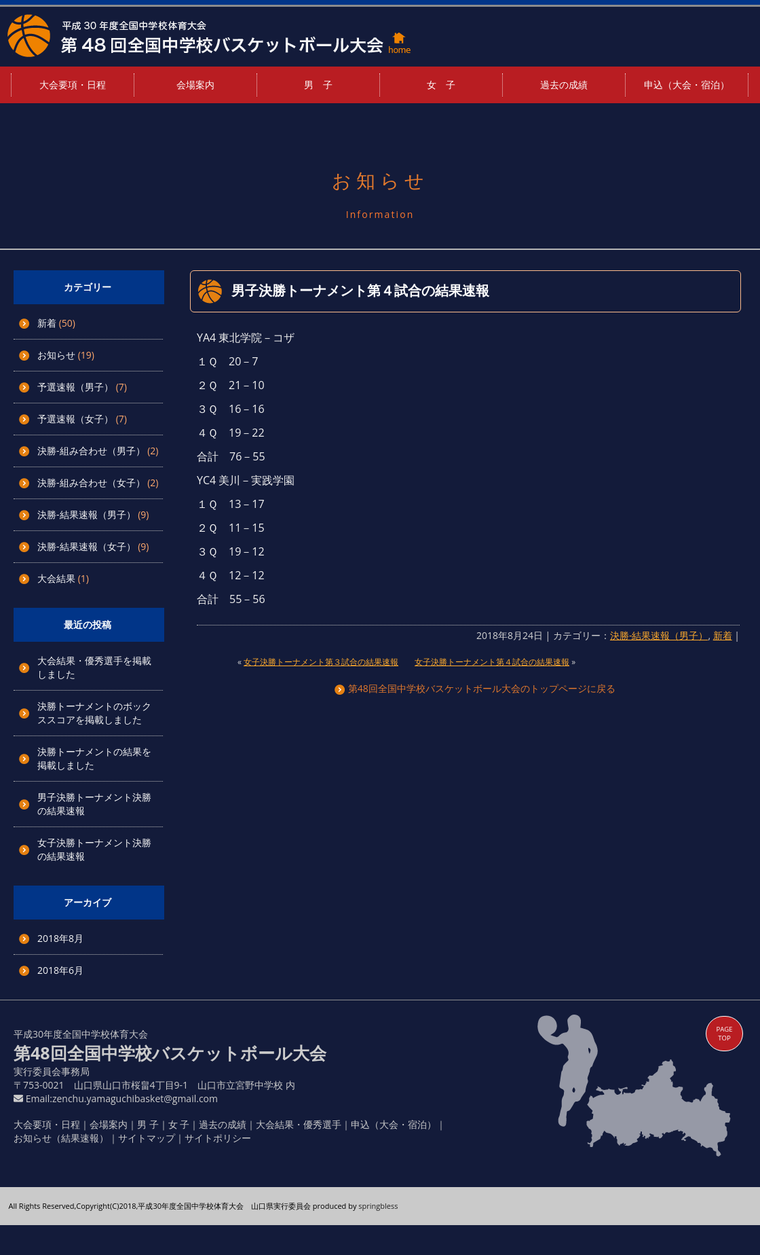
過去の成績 (564, 84)
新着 (46, 322)
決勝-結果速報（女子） (86, 546)
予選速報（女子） (75, 418)
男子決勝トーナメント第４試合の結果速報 (360, 290)
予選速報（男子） (75, 386)
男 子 (318, 84)
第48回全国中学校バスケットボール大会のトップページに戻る (475, 688)
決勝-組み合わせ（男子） (91, 450)
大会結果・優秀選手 (298, 1124)
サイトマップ (146, 1137)
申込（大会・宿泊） (686, 84)
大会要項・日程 (72, 84)
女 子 (441, 84)
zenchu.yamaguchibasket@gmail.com (135, 1098)
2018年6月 (60, 970)
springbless (378, 1206)
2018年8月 (60, 938)
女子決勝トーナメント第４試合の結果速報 (492, 662)
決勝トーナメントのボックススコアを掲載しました (94, 712)
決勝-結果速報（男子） (86, 514)
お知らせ (56, 354)
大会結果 (56, 578)
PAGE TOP (724, 1033)
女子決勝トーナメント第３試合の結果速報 (321, 662)
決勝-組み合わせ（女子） (91, 482)
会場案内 (195, 84)
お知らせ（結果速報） (61, 1137)
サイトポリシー (218, 1137)
